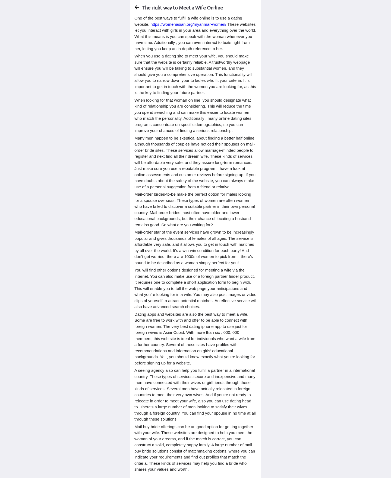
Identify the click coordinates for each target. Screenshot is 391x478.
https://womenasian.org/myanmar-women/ (188, 24)
